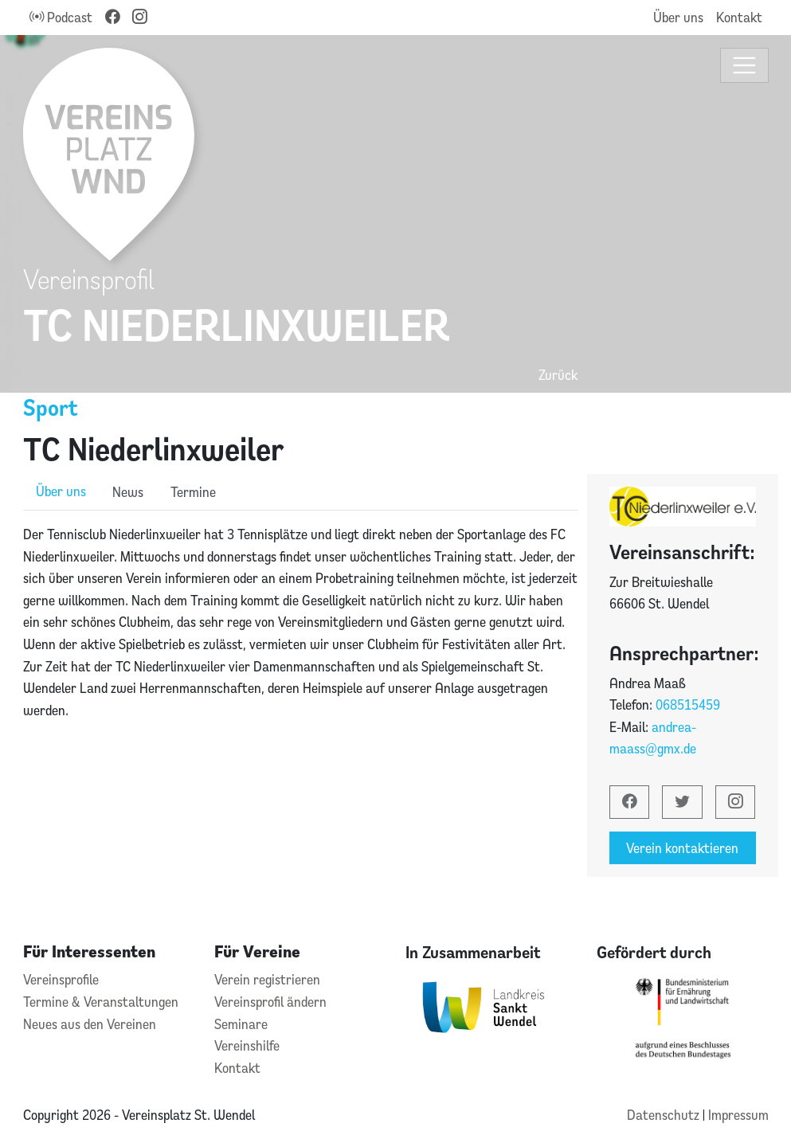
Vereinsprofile (61, 979)
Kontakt (739, 17)
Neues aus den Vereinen (89, 1024)
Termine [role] (193, 492)
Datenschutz (665, 1115)
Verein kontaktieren (682, 848)
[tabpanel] (300, 622)
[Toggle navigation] (744, 66)
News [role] (127, 492)
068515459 (688, 704)
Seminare (241, 1024)
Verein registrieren (267, 979)
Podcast (60, 17)
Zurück (558, 375)
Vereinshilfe (247, 1045)
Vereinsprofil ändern (270, 1001)
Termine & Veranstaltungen (100, 1001)
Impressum (738, 1115)
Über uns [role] (61, 491)
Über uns (678, 17)
